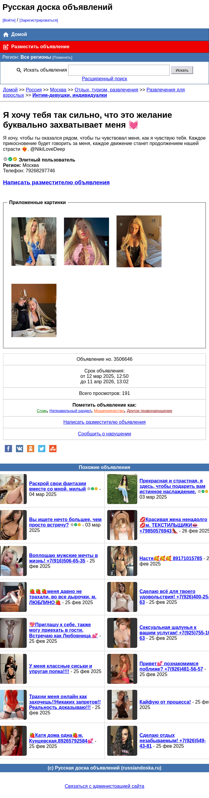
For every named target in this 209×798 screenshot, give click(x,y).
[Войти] (9, 20)
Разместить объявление (35, 46)
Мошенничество (109, 410)
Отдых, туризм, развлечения (106, 89)
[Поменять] (62, 57)
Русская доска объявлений (57, 7)
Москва (58, 89)
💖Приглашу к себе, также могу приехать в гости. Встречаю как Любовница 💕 (63, 630)
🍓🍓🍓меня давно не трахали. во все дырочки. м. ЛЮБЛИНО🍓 (62, 597)
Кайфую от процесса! (165, 702)
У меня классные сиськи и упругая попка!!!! (60, 668)
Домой (14, 34)
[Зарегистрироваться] (39, 20)
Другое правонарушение (149, 410)
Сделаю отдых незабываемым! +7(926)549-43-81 (173, 741)
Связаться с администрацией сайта (104, 786)
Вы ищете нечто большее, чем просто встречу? (65, 522)
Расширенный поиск (104, 78)
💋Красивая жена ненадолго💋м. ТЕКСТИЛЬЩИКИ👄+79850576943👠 (173, 525)
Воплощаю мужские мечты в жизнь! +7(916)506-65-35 (63, 558)
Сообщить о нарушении (104, 433)
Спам (42, 410)
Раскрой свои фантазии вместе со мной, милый (57, 486)
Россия (33, 89)
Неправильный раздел (70, 410)
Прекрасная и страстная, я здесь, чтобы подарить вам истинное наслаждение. (172, 486)
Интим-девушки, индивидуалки (69, 95)
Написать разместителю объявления (56, 182)
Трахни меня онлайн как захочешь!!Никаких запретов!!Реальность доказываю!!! (65, 702)
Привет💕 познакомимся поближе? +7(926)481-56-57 (171, 666)
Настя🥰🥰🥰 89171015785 (171, 558)
